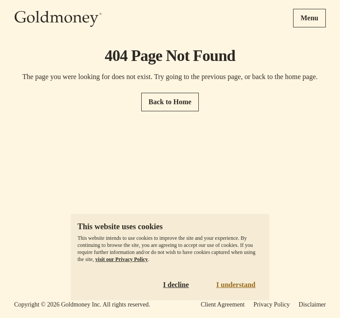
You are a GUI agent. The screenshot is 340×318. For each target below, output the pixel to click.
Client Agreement (222, 304)
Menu (309, 18)
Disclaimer (312, 304)
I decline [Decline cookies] (176, 284)
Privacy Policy (272, 304)
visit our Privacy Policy (121, 259)
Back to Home (170, 102)
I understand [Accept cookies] (235, 284)
